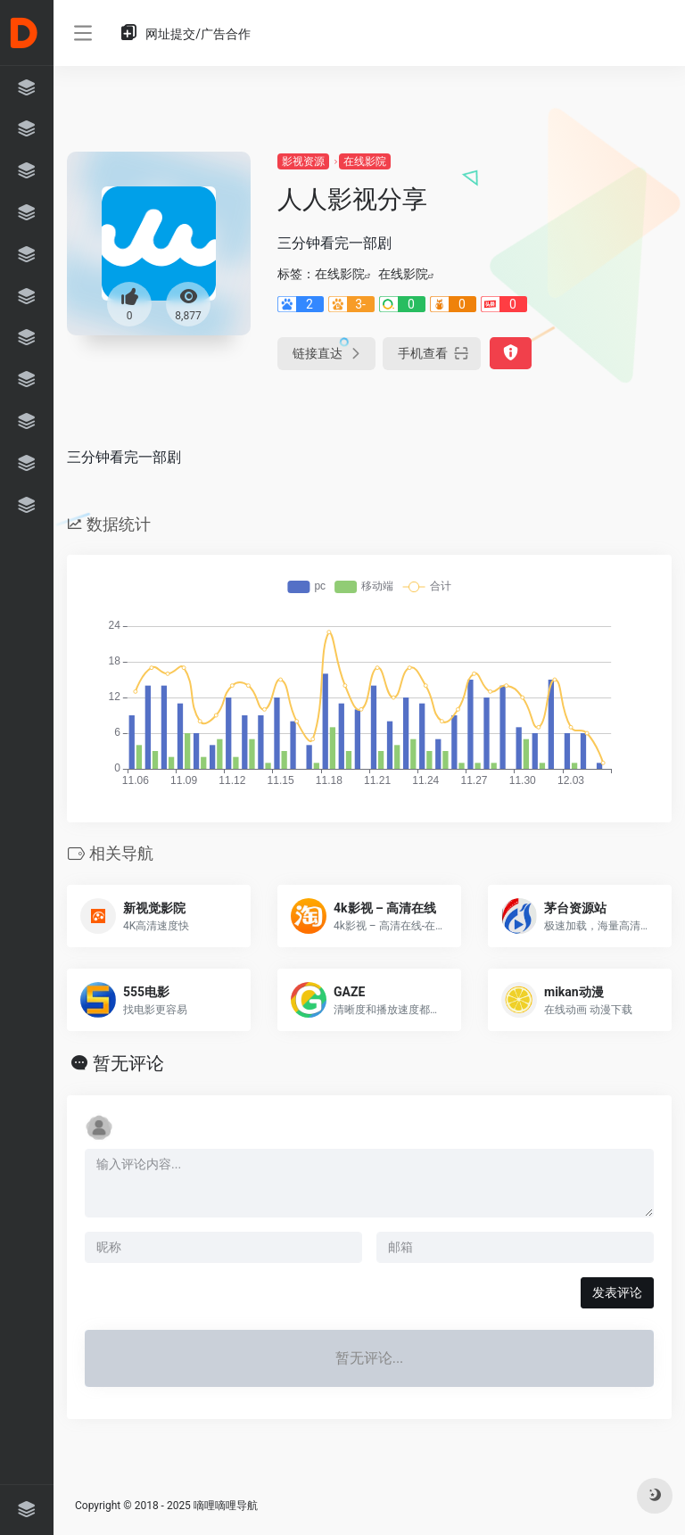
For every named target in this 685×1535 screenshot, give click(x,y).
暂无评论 (128, 1063)
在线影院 (364, 161)
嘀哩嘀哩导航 (226, 1505)
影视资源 (303, 161)
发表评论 (617, 1292)
